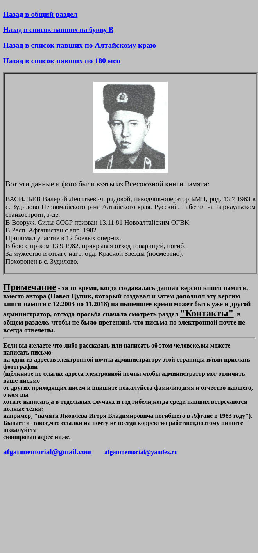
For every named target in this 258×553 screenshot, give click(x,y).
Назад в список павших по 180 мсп (61, 61)
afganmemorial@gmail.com (47, 452)
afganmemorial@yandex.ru (141, 452)
